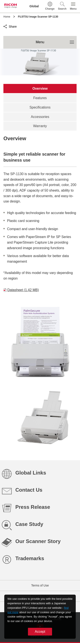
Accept (40, 631)
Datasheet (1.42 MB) (23, 290)
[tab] (40, 88)
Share (13, 26)
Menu (56, 40)
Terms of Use (40, 585)
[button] (62, 6)
